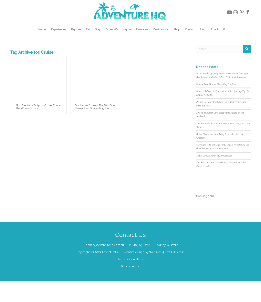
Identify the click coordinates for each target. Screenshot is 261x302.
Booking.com (205, 196)
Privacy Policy (130, 266)
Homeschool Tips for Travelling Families (216, 84)
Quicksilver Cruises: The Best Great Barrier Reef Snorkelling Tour (95, 107)
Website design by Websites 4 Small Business (154, 252)
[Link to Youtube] (229, 12)
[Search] (223, 29)
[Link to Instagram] (235, 12)
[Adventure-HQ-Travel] (130, 12)
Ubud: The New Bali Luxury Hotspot (214, 155)
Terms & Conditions (130, 259)
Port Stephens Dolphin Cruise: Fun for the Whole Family (39, 107)
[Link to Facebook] (248, 12)
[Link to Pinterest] (242, 12)
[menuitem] (42, 29)
